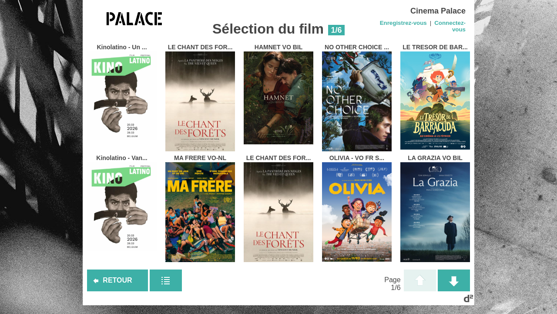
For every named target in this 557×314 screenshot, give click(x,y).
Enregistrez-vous (403, 23)
